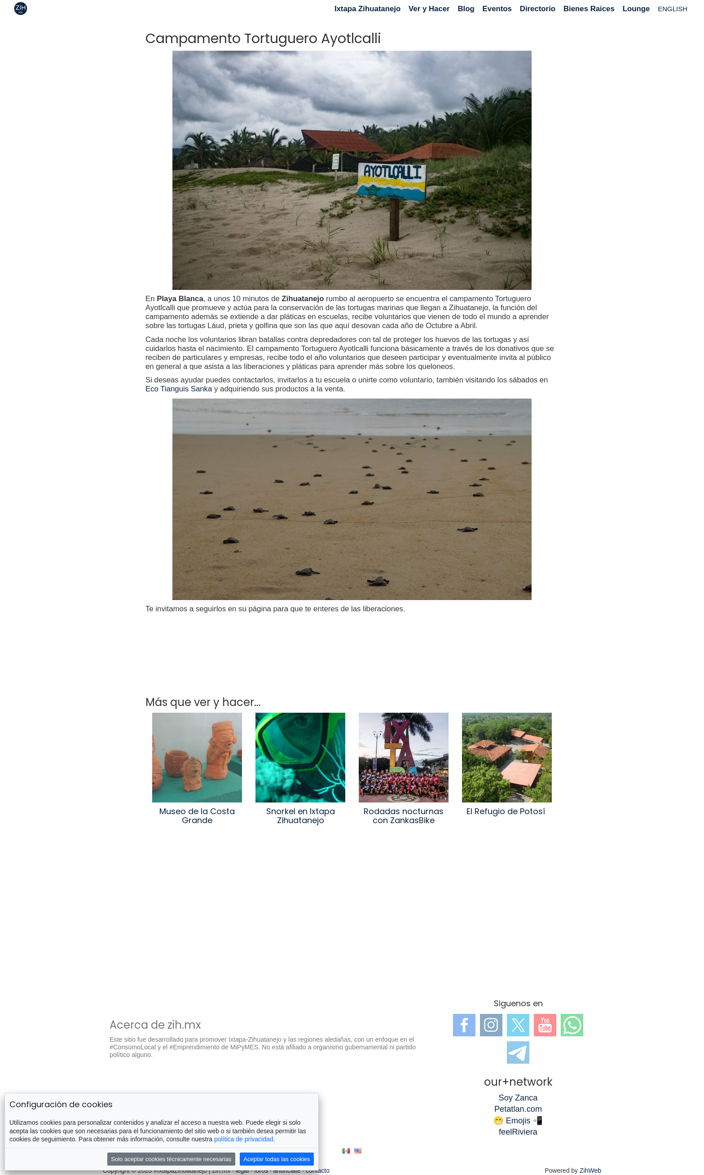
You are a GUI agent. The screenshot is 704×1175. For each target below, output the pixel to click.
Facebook (464, 1025)
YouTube (545, 1025)
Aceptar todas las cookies (276, 1159)
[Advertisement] (352, 918)
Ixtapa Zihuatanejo (367, 8)
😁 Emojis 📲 (518, 1120)
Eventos (497, 8)
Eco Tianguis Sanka (178, 389)
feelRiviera (518, 1131)
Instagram (491, 1025)
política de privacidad (243, 1139)
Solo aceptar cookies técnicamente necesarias (171, 1159)
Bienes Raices (589, 8)
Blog (466, 8)
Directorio (537, 8)
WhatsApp (572, 1025)
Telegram (518, 1052)
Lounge (636, 8)
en (357, 1151)
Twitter (518, 1025)
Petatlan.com (518, 1109)
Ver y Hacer (429, 8)
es (346, 1151)
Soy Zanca (518, 1097)
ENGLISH (672, 9)
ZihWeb (590, 1170)
